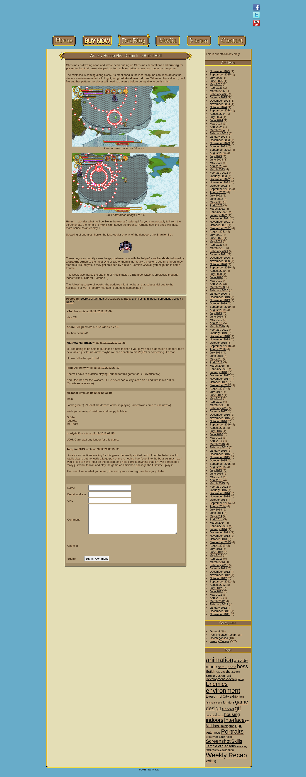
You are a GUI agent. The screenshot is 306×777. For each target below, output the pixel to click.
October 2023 (218, 146)
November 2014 (220, 496)
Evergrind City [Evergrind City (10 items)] (217, 696)
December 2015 (220, 454)
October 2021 (218, 225)
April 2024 (216, 126)
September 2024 (220, 110)
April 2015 (216, 480)
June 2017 (216, 395)
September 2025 (220, 74)
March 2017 (217, 404)
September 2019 (220, 306)
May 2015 (216, 476)
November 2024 (220, 104)
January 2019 (218, 333)
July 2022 (216, 195)
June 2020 (216, 277)
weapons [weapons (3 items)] (228, 749)
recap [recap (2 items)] (229, 736)
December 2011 (220, 611)
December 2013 (220, 532)
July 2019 (216, 313)
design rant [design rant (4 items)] (223, 675)
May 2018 (216, 359)
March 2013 (217, 562)
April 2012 (216, 597)
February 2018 (219, 369)
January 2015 (218, 490)
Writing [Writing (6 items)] (211, 761)
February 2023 (219, 172)
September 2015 (220, 463)
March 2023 (217, 169)
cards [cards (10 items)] (225, 671)
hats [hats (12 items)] (219, 714)
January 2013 (218, 568)
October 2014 (218, 499)
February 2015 (219, 486)
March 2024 (217, 130)
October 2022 (218, 185)
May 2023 (216, 162)
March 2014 (217, 522)
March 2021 (217, 247)
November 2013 (220, 535)
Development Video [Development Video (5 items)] (220, 679)
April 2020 (216, 283)
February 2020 (219, 290)
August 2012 (218, 584)
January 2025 (218, 97)
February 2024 (219, 133)
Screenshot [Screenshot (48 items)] (218, 741)
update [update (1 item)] (218, 750)
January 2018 (218, 372)
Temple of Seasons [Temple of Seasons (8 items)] (221, 746)
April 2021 (216, 244)
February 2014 (219, 526)
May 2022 (216, 202)
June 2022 (216, 198)
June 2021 (216, 238)
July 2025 (216, 77)
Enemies (137, 298)
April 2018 (216, 362)
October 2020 (218, 264)
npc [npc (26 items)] (238, 725)
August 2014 (218, 506)
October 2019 (218, 303)
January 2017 (218, 411)
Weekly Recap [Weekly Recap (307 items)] (226, 755)
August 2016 (218, 427)
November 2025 (220, 71)
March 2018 (217, 365)
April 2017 (216, 401)
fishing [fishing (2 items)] (209, 702)
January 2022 (218, 215)
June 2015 (216, 473)
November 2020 (220, 261)
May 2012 (216, 594)
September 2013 (220, 542)
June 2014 (216, 512)
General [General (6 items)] (228, 709)
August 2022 (218, 192)
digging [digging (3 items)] (239, 679)
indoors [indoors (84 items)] (214, 720)
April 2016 (216, 440)
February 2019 (219, 329)
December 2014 (220, 493)
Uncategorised (219, 638)
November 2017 (220, 378)
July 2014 (216, 509)
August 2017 (218, 388)
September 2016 (220, 424)
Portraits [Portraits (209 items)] (232, 731)
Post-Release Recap (223, 634)
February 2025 (219, 94)
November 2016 (220, 418)
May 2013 (216, 555)
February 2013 (219, 565)
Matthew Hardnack (79, 342)
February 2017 (219, 408)
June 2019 (216, 316)
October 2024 (218, 107)
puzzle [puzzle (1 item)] (221, 737)
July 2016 (216, 431)
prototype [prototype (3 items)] (212, 736)
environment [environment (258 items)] (223, 690)
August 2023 (218, 153)
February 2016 (219, 447)
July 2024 (216, 117)
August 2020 (218, 270)
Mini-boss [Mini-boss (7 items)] (213, 726)
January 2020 (218, 293)
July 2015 (216, 470)
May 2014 (216, 516)
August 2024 (218, 113)
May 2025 (216, 84)
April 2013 (216, 558)
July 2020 (216, 274)
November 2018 (220, 339)
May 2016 (216, 437)
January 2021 (218, 254)
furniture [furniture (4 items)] (228, 702)
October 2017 (218, 382)
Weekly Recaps (219, 641)
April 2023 (216, 166)
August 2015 (218, 467)
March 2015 (217, 483)
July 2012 (216, 588)
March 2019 (217, 326)
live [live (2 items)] (247, 720)
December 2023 (220, 140)
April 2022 (216, 205)
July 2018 (216, 352)
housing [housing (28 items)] (232, 714)
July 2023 (216, 156)
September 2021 (220, 228)
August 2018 (218, 349)
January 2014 (218, 529)
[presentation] (117, 545)
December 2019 (220, 297)
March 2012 (217, 601)
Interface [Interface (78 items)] (234, 720)
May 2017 (216, 398)
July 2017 (216, 391)
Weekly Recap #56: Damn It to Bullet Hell (126, 55)
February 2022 (219, 211)
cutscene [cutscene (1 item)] (210, 676)
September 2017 (220, 385)
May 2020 (216, 280)
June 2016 (216, 434)
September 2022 (220, 189)
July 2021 (216, 234)
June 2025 (216, 81)
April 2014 (216, 519)
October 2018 (218, 342)
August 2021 (218, 231)
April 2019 (216, 323)
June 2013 (216, 552)
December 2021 (220, 218)
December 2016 (220, 414)
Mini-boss (150, 298)
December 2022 (220, 179)
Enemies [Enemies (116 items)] (217, 684)
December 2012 (220, 571)
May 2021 (216, 241)
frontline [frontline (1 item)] (218, 702)
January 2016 (218, 450)
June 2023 (216, 159)
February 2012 (219, 604)
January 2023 (218, 176)
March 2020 (217, 287)
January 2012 (218, 607)
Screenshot (165, 298)
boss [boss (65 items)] (242, 666)
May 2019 (216, 319)
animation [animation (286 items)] (219, 659)
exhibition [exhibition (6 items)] (237, 696)
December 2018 (220, 336)
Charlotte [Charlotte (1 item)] (235, 672)
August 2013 (218, 545)
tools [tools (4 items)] (240, 746)
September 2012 (220, 581)
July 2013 (216, 548)
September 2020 (220, 267)
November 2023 (220, 143)
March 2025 (217, 90)
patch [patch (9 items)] (210, 732)
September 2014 (220, 503)
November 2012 (220, 575)
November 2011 (220, 614)
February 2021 (219, 251)
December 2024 (220, 100)
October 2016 (218, 421)
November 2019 (220, 300)
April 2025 (216, 87)
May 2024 (216, 123)
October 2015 (218, 460)
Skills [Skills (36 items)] (236, 741)
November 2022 (220, 182)
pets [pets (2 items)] (217, 732)
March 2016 (217, 444)
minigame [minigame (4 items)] (227, 726)
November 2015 (220, 457)
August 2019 (218, 310)
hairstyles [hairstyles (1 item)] (211, 715)
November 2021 (220, 221)
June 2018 (216, 355)
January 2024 (218, 136)
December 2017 (220, 375)
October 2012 (218, 578)
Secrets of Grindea (92, 298)
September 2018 (220, 346)
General (215, 631)
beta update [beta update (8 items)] (227, 667)
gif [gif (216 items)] (238, 708)
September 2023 (220, 149)
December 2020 (220, 257)
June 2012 (216, 591)
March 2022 (217, 208)
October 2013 (218, 539)
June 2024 (216, 120)
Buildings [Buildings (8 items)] (213, 671)
